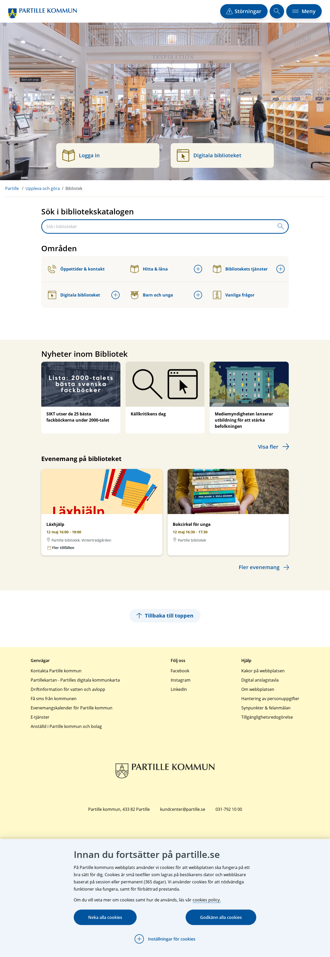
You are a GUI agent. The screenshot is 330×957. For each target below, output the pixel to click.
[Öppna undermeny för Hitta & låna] (198, 269)
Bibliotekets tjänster (240, 269)
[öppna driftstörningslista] (244, 11)
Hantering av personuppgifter (270, 698)
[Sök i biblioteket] (158, 226)
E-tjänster (40, 717)
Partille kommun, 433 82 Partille (119, 809)
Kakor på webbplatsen (263, 671)
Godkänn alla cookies (221, 917)
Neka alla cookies (105, 917)
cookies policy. (207, 900)
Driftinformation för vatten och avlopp (68, 689)
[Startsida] (42, 13)
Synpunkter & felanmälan (266, 708)
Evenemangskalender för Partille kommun (71, 708)
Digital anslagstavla (260, 680)
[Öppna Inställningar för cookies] (165, 939)
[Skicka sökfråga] (281, 226)
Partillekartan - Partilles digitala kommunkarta (75, 680)
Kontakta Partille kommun (56, 671)
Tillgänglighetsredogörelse (267, 717)
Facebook (180, 671)
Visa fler (268, 446)
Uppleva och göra (43, 188)
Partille (12, 188)
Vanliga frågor (233, 295)
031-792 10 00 (229, 809)
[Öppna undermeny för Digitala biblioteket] (115, 295)
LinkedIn (179, 689)
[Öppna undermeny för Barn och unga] (198, 295)
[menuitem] (15, 188)
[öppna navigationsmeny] (304, 11)
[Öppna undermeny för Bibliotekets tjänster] (280, 269)
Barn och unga (151, 295)
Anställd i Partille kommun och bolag (66, 726)
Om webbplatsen (257, 689)
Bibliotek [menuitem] (73, 188)
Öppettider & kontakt (76, 269)
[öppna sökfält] (277, 11)
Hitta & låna (149, 269)
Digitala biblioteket (74, 295)
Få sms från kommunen (54, 698)
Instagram (181, 680)
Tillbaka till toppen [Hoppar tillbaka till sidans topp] (165, 615)
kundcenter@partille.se (182, 809)
